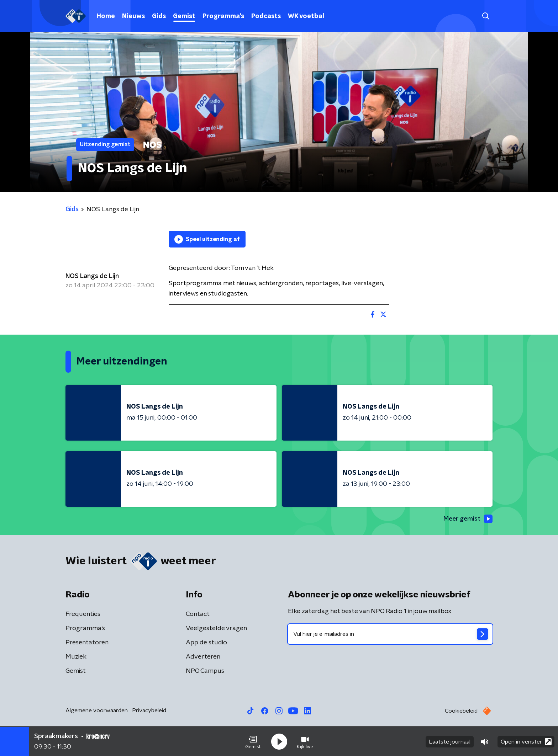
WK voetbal (306, 16)
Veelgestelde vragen (216, 628)
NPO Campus (205, 671)
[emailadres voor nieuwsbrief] (390, 634)
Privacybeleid (149, 711)
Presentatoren (87, 643)
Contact (198, 614)
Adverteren (203, 657)
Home (105, 16)
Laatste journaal (449, 741)
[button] (253, 741)
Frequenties (82, 614)
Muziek (75, 657)
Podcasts (266, 16)
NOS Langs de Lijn (92, 276)
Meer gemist (467, 519)
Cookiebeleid (461, 711)
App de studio (206, 643)
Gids (159, 16)
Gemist (184, 16)
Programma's (223, 16)
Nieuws (133, 16)
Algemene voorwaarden (96, 711)
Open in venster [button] (526, 741)
